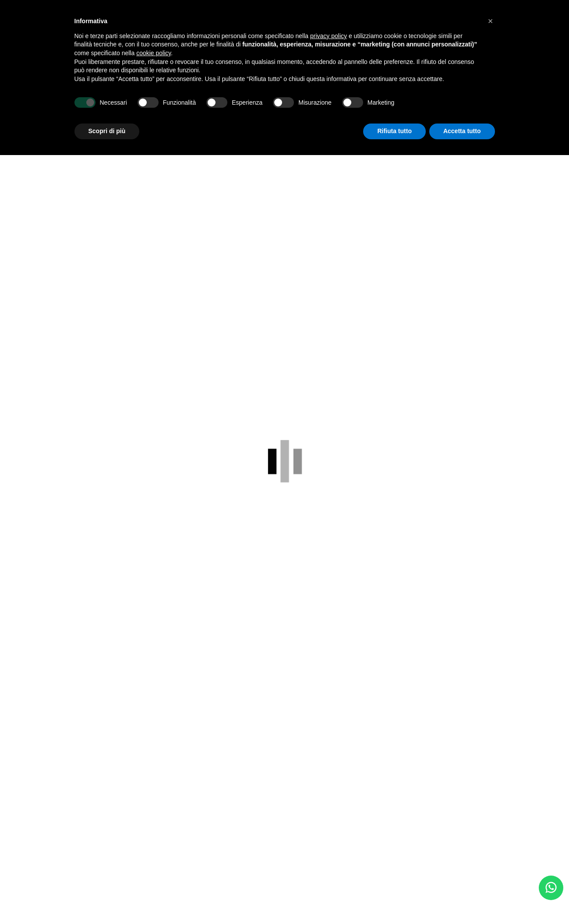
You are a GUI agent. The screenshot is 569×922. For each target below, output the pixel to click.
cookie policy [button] (153, 53)
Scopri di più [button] (107, 130)
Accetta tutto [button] (462, 130)
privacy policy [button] (328, 35)
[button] (491, 21)
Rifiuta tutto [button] (394, 130)
